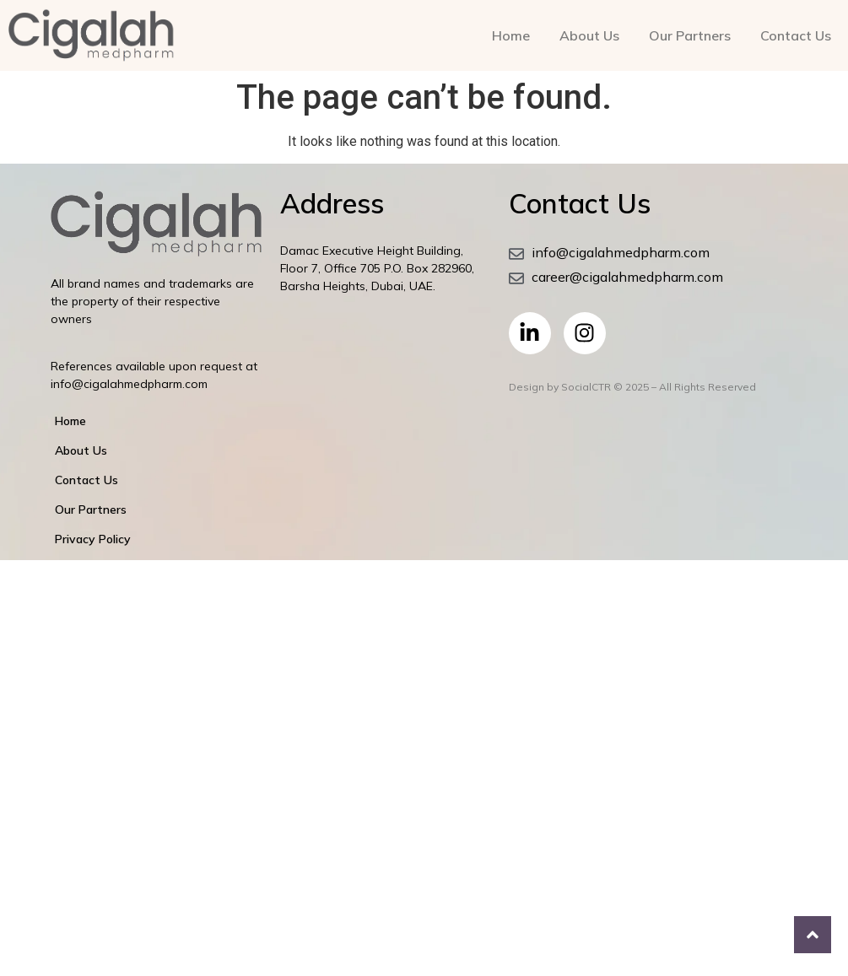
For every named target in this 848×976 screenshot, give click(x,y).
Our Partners (690, 35)
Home (511, 35)
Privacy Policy (93, 539)
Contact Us (795, 35)
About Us (589, 35)
